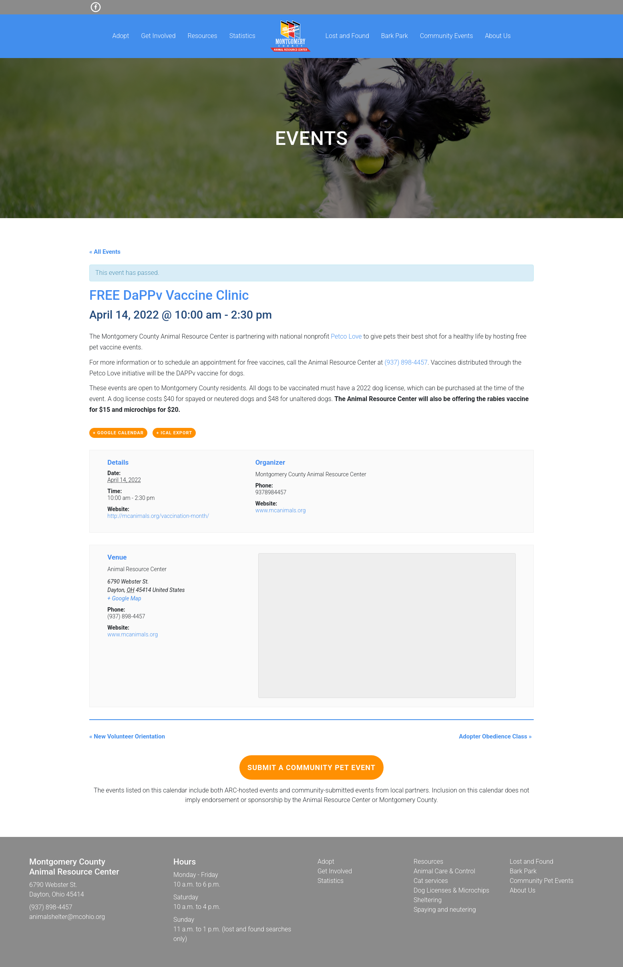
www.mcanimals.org (280, 510)
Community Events (446, 36)
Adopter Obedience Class (495, 736)
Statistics (242, 36)
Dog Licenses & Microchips (451, 890)
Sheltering (428, 900)
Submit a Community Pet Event (311, 767)
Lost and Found (347, 36)
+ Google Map (124, 598)
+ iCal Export (174, 432)
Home (290, 36)
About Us (497, 36)
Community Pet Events (541, 881)
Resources (202, 36)
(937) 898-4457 (406, 362)
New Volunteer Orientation (127, 736)
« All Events (105, 251)
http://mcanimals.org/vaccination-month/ (158, 516)
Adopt (120, 36)
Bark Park (394, 36)
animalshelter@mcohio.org (67, 917)
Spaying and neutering (445, 909)
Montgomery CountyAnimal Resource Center (74, 867)
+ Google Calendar (118, 432)
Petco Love (346, 336)
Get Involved (158, 36)
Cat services (431, 881)
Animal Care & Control (444, 871)
